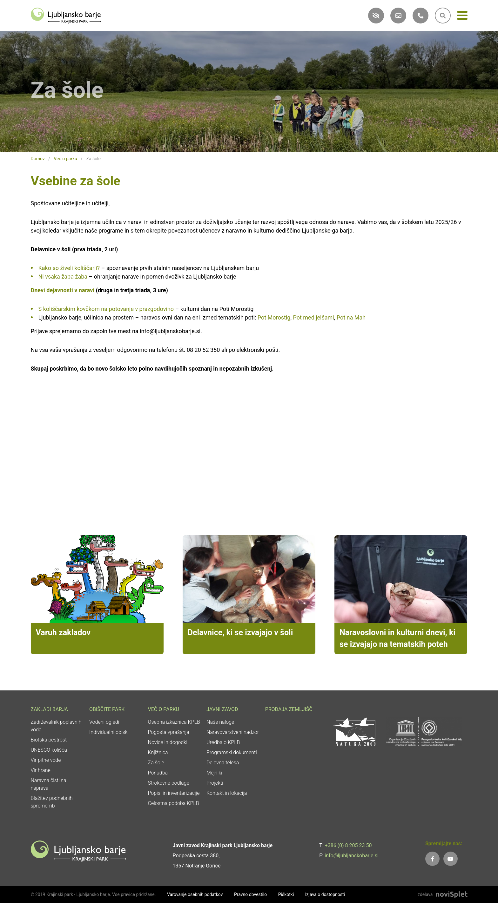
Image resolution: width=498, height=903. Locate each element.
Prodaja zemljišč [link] (289, 709)
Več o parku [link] (65, 158)
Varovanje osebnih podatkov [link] (195, 894)
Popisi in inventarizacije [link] (174, 793)
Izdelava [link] (424, 894)
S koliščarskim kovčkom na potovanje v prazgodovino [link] (106, 309)
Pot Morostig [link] (274, 317)
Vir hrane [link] (40, 770)
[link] (66, 15)
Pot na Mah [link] (351, 317)
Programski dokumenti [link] (231, 752)
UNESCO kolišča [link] (49, 750)
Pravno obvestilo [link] (250, 894)
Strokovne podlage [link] (168, 783)
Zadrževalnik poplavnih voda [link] (56, 726)
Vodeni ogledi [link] (104, 722)
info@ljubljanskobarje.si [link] (352, 856)
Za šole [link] (156, 763)
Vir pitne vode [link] (46, 760)
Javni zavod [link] (222, 709)
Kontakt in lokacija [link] (226, 793)
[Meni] (462, 16)
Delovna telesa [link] (222, 763)
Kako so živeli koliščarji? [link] (69, 268)
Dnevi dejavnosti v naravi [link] (63, 290)
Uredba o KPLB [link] (223, 742)
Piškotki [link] (286, 894)
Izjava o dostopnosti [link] (325, 894)
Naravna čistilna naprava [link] (48, 784)
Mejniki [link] (214, 773)
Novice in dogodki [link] (167, 742)
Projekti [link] (214, 783)
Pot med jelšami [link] (313, 317)
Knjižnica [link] (158, 752)
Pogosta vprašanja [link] (168, 732)
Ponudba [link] (158, 773)
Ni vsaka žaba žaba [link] (63, 276)
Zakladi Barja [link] (49, 709)
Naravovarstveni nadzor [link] (232, 732)
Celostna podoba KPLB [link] (173, 803)
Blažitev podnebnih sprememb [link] (52, 802)
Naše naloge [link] (220, 722)
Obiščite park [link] (106, 709)
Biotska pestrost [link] (49, 740)
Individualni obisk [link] (108, 732)
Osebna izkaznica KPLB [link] (174, 722)
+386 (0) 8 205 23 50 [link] (348, 845)
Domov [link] (38, 158)
